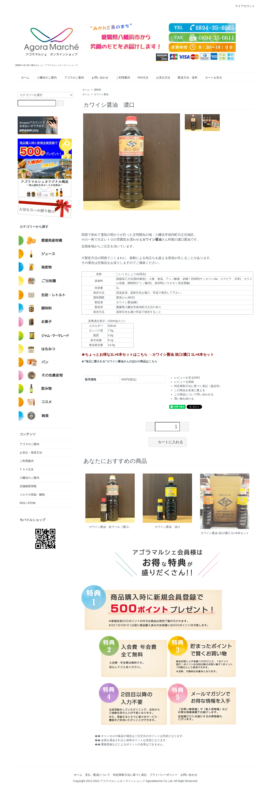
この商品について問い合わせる (193, 394)
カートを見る (211, 77)
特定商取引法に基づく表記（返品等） (198, 386)
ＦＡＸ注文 (27, 469)
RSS (22, 503)
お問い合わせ (97, 77)
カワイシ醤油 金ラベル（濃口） (110, 526)
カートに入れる (167, 441)
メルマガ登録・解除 (32, 494)
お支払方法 (160, 77)
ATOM (31, 503)
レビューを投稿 (184, 381)
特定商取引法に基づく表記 (130, 774)
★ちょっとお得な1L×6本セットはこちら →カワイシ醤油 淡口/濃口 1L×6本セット (147, 355)
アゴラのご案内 (72, 77)
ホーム (22, 77)
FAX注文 (140, 77)
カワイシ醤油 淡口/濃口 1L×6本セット (225, 533)
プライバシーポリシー (164, 774)
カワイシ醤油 (101, 94)
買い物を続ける (184, 398)
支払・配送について (97, 774)
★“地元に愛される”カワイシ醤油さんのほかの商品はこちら (119, 361)
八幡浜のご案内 (44, 77)
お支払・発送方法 (31, 452)
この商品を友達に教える (189, 390)
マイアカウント (243, 6)
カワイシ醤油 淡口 (167, 526)
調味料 (97, 89)
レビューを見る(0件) (187, 377)
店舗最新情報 (28, 486)
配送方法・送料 (185, 77)
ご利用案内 (120, 77)
